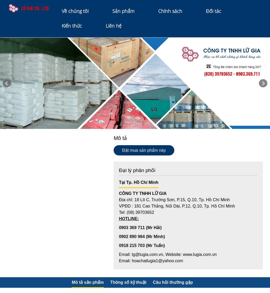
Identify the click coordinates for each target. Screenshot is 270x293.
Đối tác (213, 11)
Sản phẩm (123, 11)
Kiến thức (72, 26)
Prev (7, 83)
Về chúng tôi (75, 11)
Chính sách (170, 11)
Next (263, 83)
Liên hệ (114, 26)
